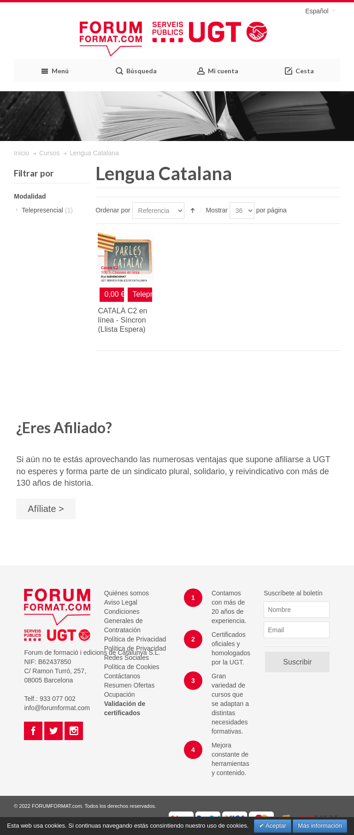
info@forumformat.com (57, 708)
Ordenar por (112, 210)
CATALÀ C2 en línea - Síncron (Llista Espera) (122, 320)
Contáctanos (122, 676)
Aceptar (275, 825)
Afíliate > (46, 509)
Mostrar (216, 210)
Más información (320, 825)
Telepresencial (47, 210)
